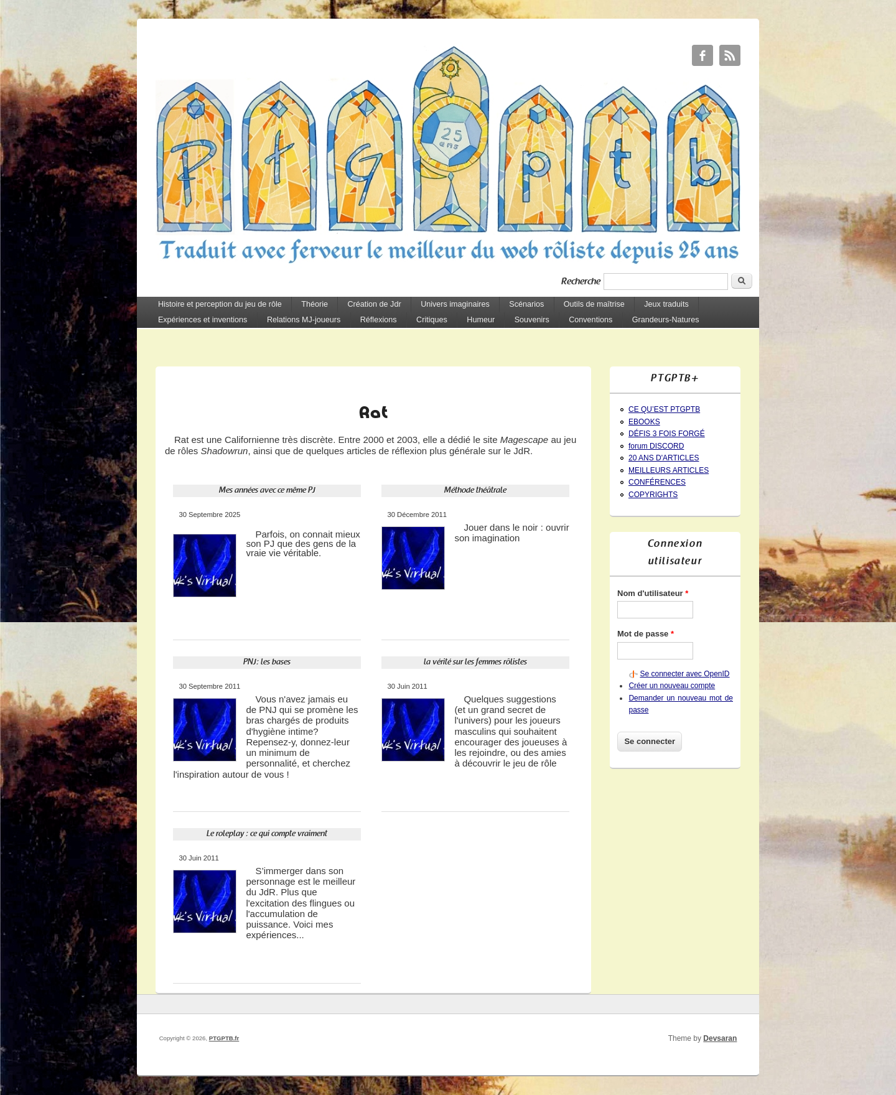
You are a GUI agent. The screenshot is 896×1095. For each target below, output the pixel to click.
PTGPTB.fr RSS (729, 55)
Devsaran (720, 1038)
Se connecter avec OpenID (684, 673)
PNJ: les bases (267, 662)
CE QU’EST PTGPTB (664, 409)
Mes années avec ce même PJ (267, 491)
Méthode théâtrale (475, 491)
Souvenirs (532, 319)
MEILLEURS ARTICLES (668, 470)
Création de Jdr (374, 304)
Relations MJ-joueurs (303, 319)
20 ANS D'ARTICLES (663, 458)
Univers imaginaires (455, 304)
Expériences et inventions (203, 319)
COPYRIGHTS (653, 494)
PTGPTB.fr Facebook (702, 55)
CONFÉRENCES (657, 482)
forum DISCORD (656, 446)
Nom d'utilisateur (652, 593)
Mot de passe (645, 633)
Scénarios (526, 304)
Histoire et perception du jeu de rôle (220, 304)
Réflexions (378, 319)
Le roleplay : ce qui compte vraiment (267, 834)
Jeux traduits (666, 304)
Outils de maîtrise (594, 304)
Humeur (481, 319)
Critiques (431, 319)
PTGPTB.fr (224, 1038)
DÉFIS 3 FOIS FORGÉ (666, 433)
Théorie (314, 304)
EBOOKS (644, 421)
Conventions (590, 319)
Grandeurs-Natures (665, 319)
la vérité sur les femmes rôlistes (475, 662)
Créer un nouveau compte (671, 685)
